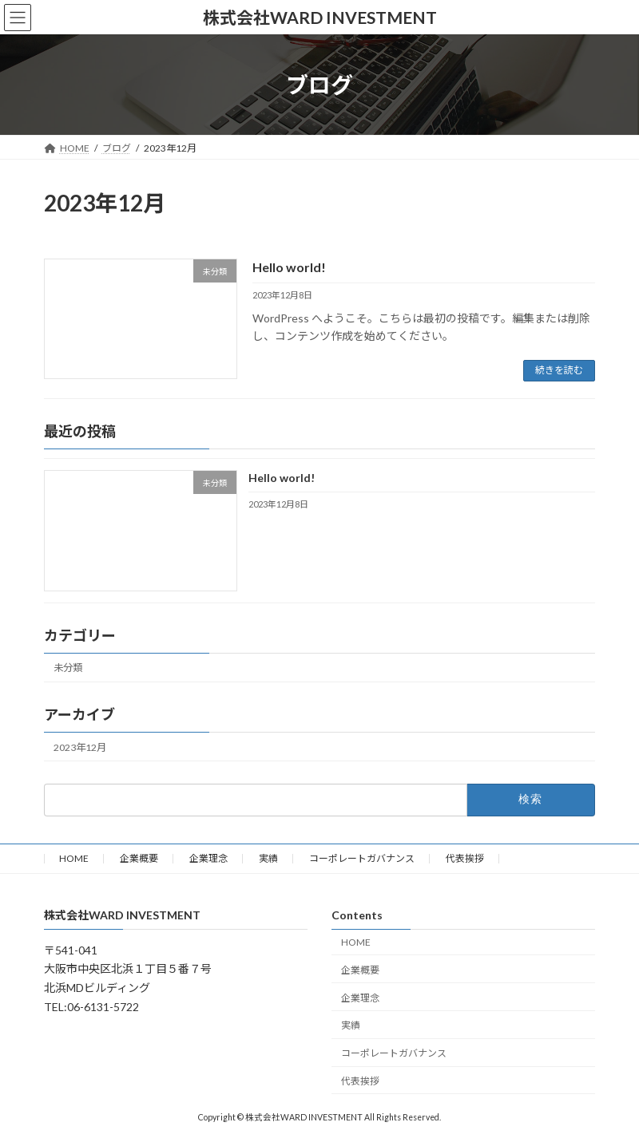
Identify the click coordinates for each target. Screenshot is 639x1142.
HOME (74, 858)
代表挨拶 (465, 858)
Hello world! (289, 267)
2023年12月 (80, 747)
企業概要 (139, 858)
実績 (268, 858)
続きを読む (559, 370)
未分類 (68, 668)
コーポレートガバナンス (362, 858)
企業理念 (208, 858)
